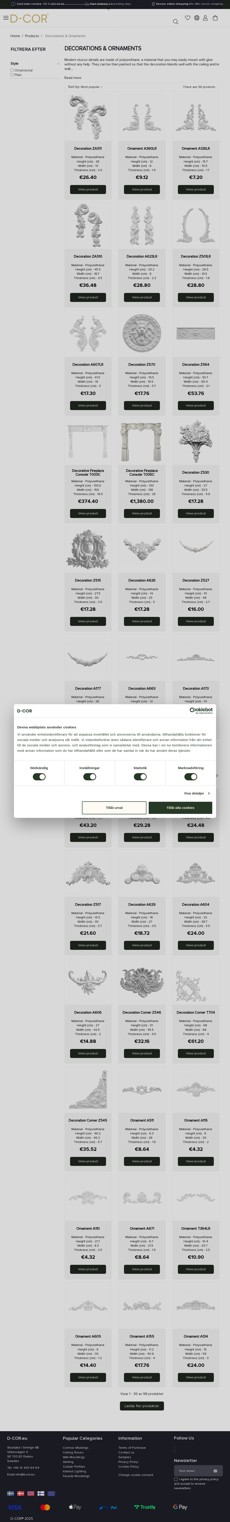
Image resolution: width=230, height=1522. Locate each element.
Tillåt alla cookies (180, 808)
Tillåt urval (114, 808)
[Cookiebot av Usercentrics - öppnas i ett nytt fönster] (193, 710)
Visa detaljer (194, 793)
